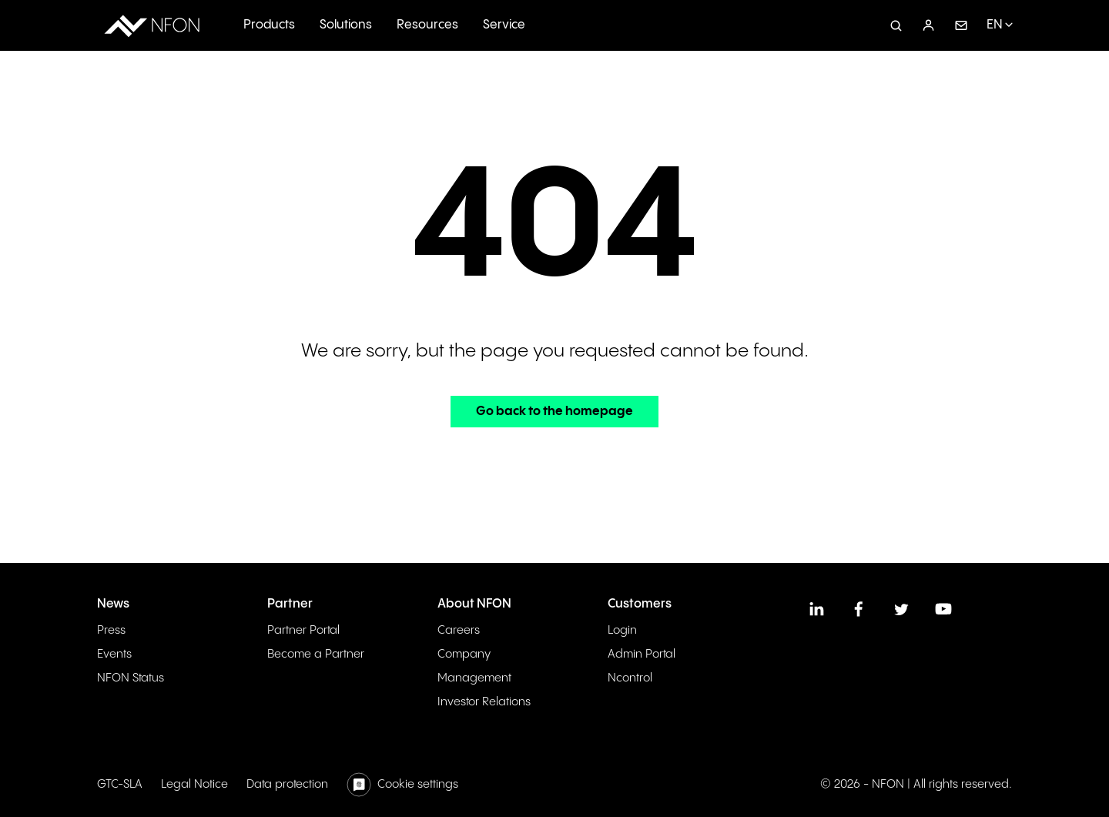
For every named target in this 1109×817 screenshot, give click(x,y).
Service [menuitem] (504, 25)
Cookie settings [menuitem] (417, 784)
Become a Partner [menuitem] (315, 654)
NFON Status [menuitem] (130, 678)
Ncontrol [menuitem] (630, 678)
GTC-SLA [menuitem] (119, 784)
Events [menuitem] (114, 654)
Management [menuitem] (474, 678)
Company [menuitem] (464, 654)
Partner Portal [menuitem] (303, 630)
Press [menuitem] (111, 630)
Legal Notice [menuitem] (194, 784)
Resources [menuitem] (427, 25)
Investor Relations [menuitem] (484, 702)
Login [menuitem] (622, 630)
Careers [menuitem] (458, 630)
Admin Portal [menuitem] (641, 654)
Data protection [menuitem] (287, 784)
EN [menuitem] (995, 25)
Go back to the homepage (554, 411)
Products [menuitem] (269, 25)
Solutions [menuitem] (346, 25)
